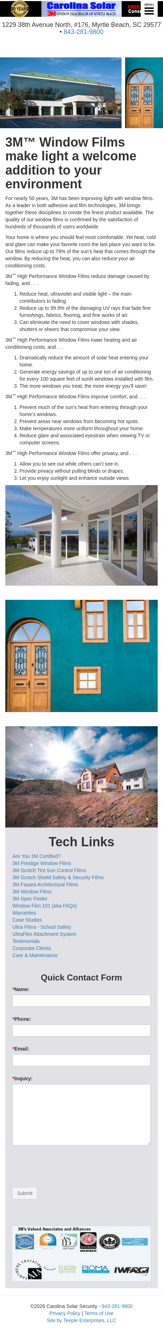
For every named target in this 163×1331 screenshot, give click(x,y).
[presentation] (66, 1168)
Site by (54, 1320)
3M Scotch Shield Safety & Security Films (58, 877)
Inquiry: (22, 1078)
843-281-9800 (83, 31)
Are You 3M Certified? (36, 856)
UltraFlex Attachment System (44, 934)
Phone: (21, 1019)
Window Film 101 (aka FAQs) (44, 906)
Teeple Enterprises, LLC (89, 1320)
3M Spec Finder (29, 898)
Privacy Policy (65, 1313)
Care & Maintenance (35, 955)
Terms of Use (98, 1313)
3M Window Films (31, 891)
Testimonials (26, 941)
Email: (20, 1049)
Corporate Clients (31, 948)
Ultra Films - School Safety (41, 927)
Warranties (24, 913)
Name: (20, 989)
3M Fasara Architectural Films (45, 884)
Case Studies (27, 920)
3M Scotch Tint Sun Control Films (49, 870)
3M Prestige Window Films (41, 863)
